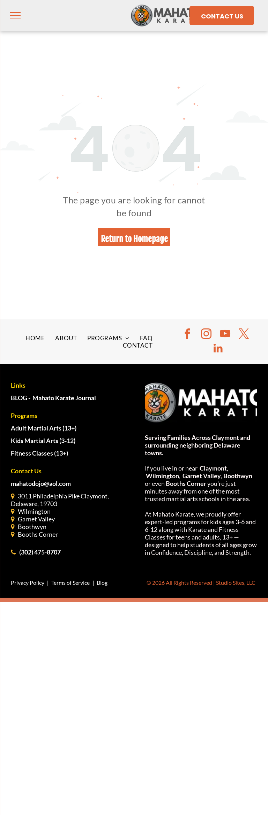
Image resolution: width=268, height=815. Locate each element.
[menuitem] (35, 338)
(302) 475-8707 (40, 552)
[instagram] (206, 334)
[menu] (15, 15)
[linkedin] (218, 349)
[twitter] (244, 334)
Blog (102, 582)
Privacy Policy (27, 582)
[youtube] (225, 334)
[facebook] (187, 334)
